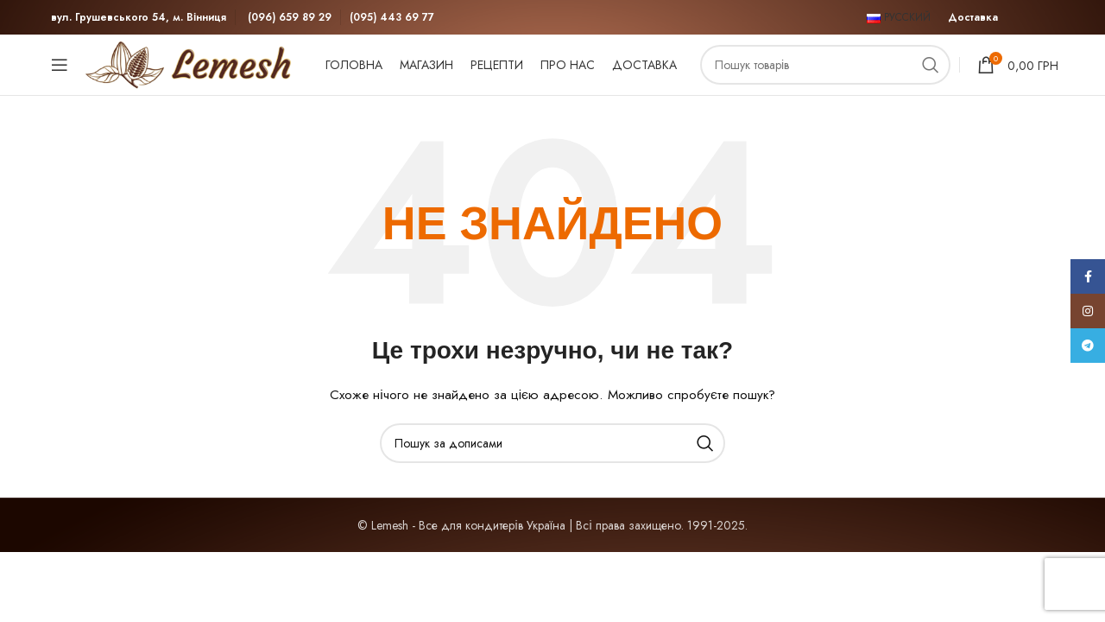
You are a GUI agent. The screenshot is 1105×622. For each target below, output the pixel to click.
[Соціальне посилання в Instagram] (1087, 311)
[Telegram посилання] (1087, 345)
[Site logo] (193, 63)
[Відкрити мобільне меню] (59, 65)
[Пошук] (825, 65)
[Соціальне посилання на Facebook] (1087, 276)
